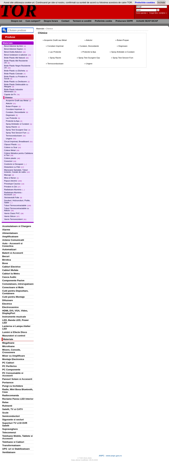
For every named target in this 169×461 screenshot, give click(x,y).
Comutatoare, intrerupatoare (17, 284)
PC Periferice (9, 366)
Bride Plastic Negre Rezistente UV (17, 67)
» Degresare (122, 46)
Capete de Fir (11, 94)
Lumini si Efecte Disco (14, 332)
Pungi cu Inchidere (12, 386)
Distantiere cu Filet (14, 167)
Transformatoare (11, 445)
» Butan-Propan (122, 40)
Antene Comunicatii (13, 240)
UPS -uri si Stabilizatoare (16, 449)
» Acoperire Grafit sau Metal (55, 40)
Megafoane (8, 343)
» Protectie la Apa (88, 52)
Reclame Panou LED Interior (17, 399)
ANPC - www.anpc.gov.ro (110, 456)
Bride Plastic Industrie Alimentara (13, 90)
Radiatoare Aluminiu (14, 190)
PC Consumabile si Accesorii (12, 374)
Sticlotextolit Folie (13, 197)
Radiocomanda (10, 395)
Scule (5, 412)
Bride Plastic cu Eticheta (16, 71)
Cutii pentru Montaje (13, 297)
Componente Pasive (13, 280)
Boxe (5, 263)
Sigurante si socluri (13, 419)
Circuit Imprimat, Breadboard (18, 141)
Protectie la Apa (14, 121)
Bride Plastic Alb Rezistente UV (16, 62)
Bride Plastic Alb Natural (16, 58)
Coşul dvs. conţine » (158, 13)
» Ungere (88, 64)
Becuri (5, 256)
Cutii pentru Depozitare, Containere (15, 292)
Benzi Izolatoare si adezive (17, 55)
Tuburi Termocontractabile (17, 205)
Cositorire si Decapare (15, 164)
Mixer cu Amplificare (13, 355)
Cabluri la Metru (11, 273)
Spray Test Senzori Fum (17, 133)
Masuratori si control (13, 335)
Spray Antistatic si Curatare (19, 124)
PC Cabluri (8, 362)
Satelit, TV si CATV (12, 409)
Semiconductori (11, 416)
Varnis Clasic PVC (13, 213)
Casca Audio (9, 277)
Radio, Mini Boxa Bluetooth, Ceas (17, 390)
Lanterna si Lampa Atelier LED (16, 327)
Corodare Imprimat (15, 109)
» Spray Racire (54, 58)
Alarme (6, 229)
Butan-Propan (13, 106)
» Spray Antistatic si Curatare (122, 52)
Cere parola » (142, 13)
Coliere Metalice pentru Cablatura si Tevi (18, 154)
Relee (5, 402)
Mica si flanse (11, 178)
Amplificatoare (10, 236)
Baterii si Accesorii (12, 253)
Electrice (7, 303)
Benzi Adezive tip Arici (15, 46)
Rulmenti (7, 405)
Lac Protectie (13, 118)
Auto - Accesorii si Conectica (12, 244)
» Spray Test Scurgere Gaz (88, 58)
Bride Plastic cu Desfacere (17, 81)
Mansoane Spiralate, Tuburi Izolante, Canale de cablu (17, 171)
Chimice (9, 98)
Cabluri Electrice (11, 266)
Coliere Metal (11, 150)
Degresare (12, 115)
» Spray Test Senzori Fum (122, 58)
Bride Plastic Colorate (15, 74)
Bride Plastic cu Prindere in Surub (15, 77)
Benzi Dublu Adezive (15, 52)
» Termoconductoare (54, 64)
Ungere (11, 139)
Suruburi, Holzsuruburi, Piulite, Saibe (17, 201)
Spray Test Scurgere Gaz (18, 130)
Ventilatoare (8, 452)
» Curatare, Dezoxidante (88, 46)
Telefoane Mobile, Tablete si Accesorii (17, 437)
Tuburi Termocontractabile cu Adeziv (16, 209)
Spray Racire (13, 127)
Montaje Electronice (13, 359)
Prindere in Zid (12, 187)
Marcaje (9, 175)
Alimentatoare (10, 233)
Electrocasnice (10, 307)
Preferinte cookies (145, 2)
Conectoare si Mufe (13, 287)
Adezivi (11, 103)
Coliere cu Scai (12, 147)
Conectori (10, 161)
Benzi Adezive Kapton (15, 49)
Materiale (8, 339)
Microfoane (8, 346)
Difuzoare (7, 300)
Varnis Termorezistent (15, 219)
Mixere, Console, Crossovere (11, 351)
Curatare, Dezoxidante (17, 112)
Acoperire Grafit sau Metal (18, 100)
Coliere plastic (12, 158)
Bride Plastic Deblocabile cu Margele (16, 85)
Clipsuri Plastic (12, 144)
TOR (18, 10)
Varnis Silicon (11, 216)
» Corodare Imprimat (55, 46)
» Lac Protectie (54, 52)
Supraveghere (10, 429)
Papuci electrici (13, 181)
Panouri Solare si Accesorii (17, 379)
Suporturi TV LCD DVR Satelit (14, 424)
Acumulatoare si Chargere (16, 226)
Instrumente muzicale (14, 316)
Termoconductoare (16, 136)
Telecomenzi (9, 432)
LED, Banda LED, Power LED (15, 321)
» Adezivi (88, 40)
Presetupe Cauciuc (14, 184)
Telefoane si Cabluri (13, 442)
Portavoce (7, 382)
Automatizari (9, 249)
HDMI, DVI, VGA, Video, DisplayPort (15, 312)
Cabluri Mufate (10, 270)
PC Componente (11, 369)
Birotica (6, 260)
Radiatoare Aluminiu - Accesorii (13, 193)
